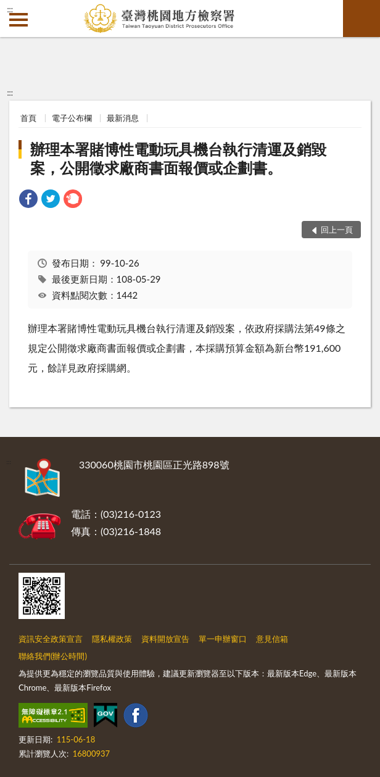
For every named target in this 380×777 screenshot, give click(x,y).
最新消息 (123, 118)
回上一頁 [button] (337, 230)
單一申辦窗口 (223, 639)
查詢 (361, 18)
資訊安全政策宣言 (51, 639)
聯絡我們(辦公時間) (53, 656)
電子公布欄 (72, 118)
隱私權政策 (112, 639)
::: (10, 9)
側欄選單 (18, 20)
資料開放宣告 (165, 639)
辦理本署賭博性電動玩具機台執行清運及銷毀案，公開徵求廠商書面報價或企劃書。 (178, 158)
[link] (28, 200)
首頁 (28, 118)
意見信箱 (272, 639)
